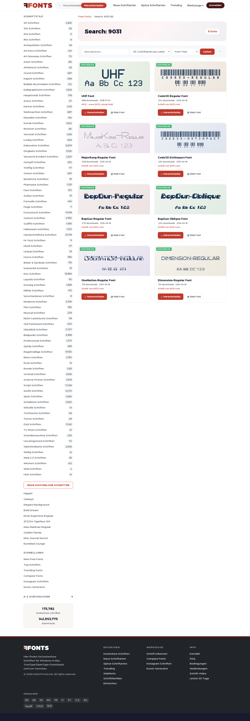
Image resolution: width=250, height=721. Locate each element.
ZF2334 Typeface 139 (37, 521)
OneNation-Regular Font (98, 280)
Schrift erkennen (157, 653)
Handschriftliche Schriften (40, 234)
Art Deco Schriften (35, 50)
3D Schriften (31, 22)
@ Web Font (117, 112)
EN (26, 700)
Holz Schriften (32, 474)
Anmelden (215, 5)
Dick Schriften (32, 424)
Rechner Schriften (35, 128)
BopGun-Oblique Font (173, 218)
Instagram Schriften (36, 581)
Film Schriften (32, 307)
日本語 (39, 706)
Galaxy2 (29, 499)
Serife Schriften (33, 390)
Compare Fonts (33, 575)
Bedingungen (198, 663)
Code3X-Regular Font (173, 96)
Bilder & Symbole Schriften (40, 262)
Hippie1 (28, 493)
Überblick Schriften (36, 329)
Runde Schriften (34, 368)
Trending (176, 5)
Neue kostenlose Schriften (48, 485)
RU (85, 700)
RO (48, 700)
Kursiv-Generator (34, 587)
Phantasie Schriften (36, 184)
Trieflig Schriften (34, 167)
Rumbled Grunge (34, 543)
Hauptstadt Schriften (37, 95)
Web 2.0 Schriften (35, 457)
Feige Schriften (33, 206)
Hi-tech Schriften (34, 240)
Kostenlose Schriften (116, 653)
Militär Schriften (34, 290)
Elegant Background (36, 504)
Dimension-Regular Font (175, 280)
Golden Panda (32, 532)
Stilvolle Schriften (34, 407)
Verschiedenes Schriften (39, 296)
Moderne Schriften (35, 301)
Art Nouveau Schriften (37, 56)
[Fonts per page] (150, 51)
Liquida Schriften (34, 279)
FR (56, 700)
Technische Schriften (37, 413)
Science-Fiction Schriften (39, 379)
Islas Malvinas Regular (37, 526)
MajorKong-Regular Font (98, 157)
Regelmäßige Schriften (38, 351)
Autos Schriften (33, 100)
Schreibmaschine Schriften (40, 435)
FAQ (192, 658)
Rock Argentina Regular (38, 515)
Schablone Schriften (36, 401)
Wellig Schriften (33, 452)
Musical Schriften (34, 312)
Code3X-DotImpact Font (175, 157)
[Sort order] (185, 51)
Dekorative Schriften (36, 145)
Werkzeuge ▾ (195, 5)
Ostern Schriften (34, 173)
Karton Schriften (34, 106)
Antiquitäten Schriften (38, 45)
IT (63, 700)
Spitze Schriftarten (153, 5)
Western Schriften (35, 463)
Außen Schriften (34, 195)
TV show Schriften (35, 429)
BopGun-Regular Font (96, 218)
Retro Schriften (33, 357)
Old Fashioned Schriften (39, 323)
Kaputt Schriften (34, 78)
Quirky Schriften (34, 346)
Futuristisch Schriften (37, 212)
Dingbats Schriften (35, 151)
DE (34, 700)
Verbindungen (198, 668)
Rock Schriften (33, 362)
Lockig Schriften (34, 139)
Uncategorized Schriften (39, 441)
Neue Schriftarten (124, 5)
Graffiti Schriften (34, 223)
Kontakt (195, 653)
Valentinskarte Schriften (39, 446)
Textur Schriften (34, 418)
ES (41, 700)
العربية (28, 706)
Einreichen (110, 683)
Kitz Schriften (32, 273)
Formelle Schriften (35, 201)
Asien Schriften (33, 61)
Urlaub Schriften (34, 251)
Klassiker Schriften (35, 117)
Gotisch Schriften (34, 218)
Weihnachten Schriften (38, 112)
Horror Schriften (34, 257)
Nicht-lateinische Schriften (41, 318)
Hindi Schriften (33, 245)
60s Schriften (32, 34)
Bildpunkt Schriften (36, 335)
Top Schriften (32, 564)
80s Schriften (32, 39)
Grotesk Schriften (35, 374)
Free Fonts (84, 16)
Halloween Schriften (36, 229)
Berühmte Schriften (36, 179)
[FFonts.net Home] (38, 5)
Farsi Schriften (33, 190)
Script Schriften (33, 385)
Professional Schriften (37, 340)
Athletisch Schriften (36, 67)
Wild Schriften (32, 468)
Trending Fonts (33, 570)
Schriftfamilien (112, 678)
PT (69, 700)
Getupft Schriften (35, 162)
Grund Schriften (34, 73)
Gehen (207, 51)
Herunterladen (94, 112)
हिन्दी (49, 706)
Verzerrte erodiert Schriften (41, 156)
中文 (77, 700)
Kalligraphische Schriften (39, 89)
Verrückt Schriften (35, 134)
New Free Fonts (33, 559)
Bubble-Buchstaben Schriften (42, 84)
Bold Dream (31, 510)
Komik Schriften (34, 123)
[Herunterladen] (94, 5)
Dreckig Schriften (34, 284)
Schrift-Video (198, 673)
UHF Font (87, 96)
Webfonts (109, 673)
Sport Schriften (33, 396)
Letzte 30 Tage (199, 678)
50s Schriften (32, 28)
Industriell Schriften (36, 268)
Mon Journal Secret (36, 538)
